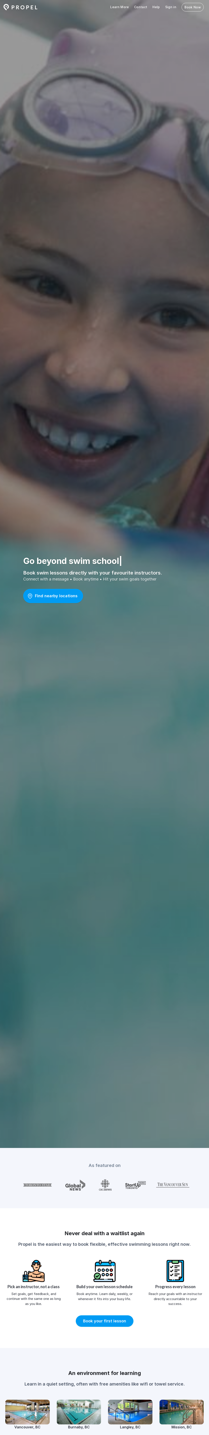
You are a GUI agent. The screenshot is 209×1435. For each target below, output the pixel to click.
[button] (53, 596)
